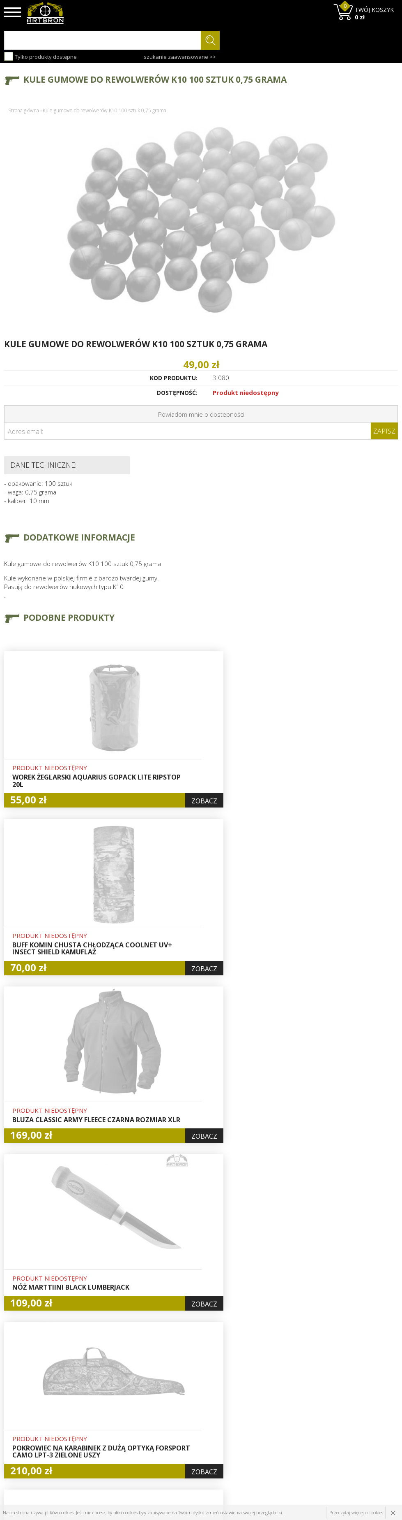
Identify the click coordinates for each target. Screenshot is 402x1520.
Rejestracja (187, 1413)
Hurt (178, 1394)
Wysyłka (115, 1423)
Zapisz (384, 431)
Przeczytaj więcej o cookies (356, 1512)
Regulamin (119, 1432)
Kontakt (115, 1451)
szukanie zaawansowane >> (180, 56)
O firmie (116, 1394)
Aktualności (120, 1413)
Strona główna (23, 110)
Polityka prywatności (199, 1432)
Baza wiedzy (121, 1404)
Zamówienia (188, 1423)
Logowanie (186, 1404)
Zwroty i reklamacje (132, 1442)
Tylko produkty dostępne (40, 56)
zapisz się (370, 1425)
